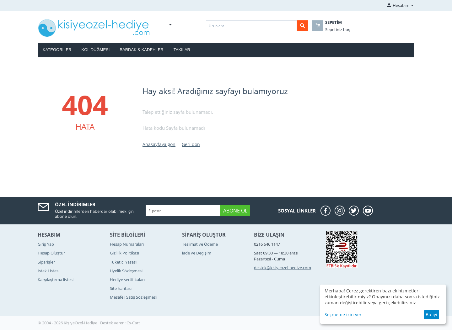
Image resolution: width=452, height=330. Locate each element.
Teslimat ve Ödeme (200, 244)
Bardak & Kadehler (141, 49)
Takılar (182, 49)
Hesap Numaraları (127, 244)
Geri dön (191, 144)
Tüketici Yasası (123, 262)
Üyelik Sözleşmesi (126, 271)
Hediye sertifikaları (127, 279)
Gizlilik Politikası (124, 253)
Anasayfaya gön (159, 144)
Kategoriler (57, 49)
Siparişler (46, 262)
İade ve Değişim (196, 253)
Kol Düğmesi (96, 49)
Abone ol (235, 210)
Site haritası (121, 288)
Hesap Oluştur (51, 253)
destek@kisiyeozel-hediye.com (282, 267)
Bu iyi (431, 314)
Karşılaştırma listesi (55, 279)
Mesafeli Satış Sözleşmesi (133, 297)
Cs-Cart (133, 323)
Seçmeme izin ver (343, 314)
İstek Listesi (48, 271)
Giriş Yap (46, 244)
